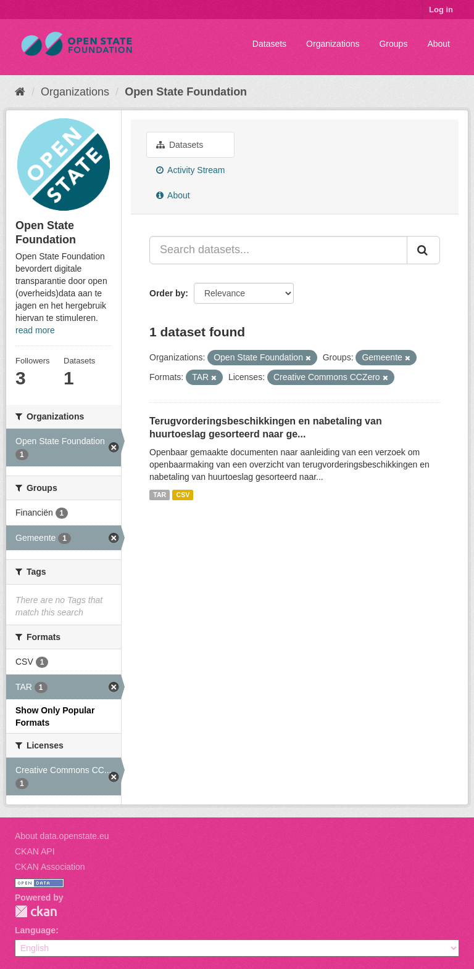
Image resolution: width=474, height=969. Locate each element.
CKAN (36, 911)
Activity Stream (190, 170)
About (438, 44)
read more (35, 330)
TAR (159, 494)
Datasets (269, 44)
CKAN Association (50, 867)
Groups (393, 44)
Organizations (332, 44)
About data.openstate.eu (62, 836)
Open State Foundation (186, 92)
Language (35, 930)
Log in (441, 9)
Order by (167, 293)
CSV (183, 494)
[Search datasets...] (278, 250)
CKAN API (35, 851)
